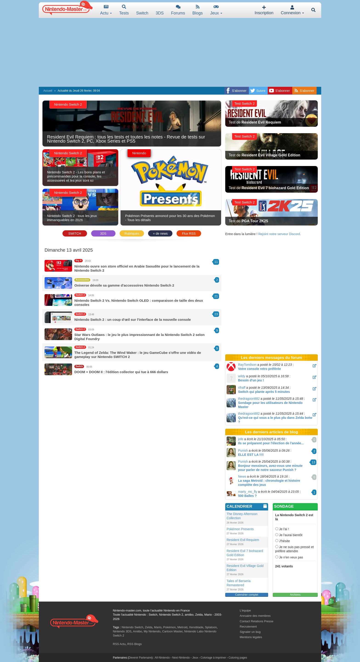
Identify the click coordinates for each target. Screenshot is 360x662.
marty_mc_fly (247, 491)
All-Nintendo (162, 657)
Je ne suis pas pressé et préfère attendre (294, 549)
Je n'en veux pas (289, 557)
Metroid (182, 627)
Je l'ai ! (282, 529)
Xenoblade (196, 627)
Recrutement (248, 626)
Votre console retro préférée (259, 369)
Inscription (264, 10)
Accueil (47, 90)
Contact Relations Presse (256, 621)
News (242, 476)
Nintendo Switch (132, 627)
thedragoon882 (249, 398)
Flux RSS (189, 233)
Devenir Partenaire (140, 657)
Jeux (216, 10)
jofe (240, 439)
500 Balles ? (247, 496)
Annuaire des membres (255, 615)
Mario (158, 627)
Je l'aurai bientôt (288, 535)
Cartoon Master (172, 631)
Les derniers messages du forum (271, 357)
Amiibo (137, 631)
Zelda (148, 627)
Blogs (197, 10)
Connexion (292, 10)
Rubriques (131, 233)
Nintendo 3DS (122, 631)
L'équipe (245, 610)
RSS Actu (119, 644)
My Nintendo (152, 631)
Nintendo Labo (194, 631)
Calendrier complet (246, 594)
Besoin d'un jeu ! (251, 380)
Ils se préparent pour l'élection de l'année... (271, 443)
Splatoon (211, 627)
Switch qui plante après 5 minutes (264, 392)
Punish (243, 450)
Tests (124, 10)
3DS (103, 233)
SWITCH (74, 233)
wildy (241, 376)
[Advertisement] (180, 52)
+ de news (160, 233)
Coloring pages (237, 657)
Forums (178, 10)
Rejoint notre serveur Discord (279, 234)
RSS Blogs (134, 644)
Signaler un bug (250, 632)
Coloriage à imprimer (213, 657)
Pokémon (169, 627)
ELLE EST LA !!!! (251, 454)
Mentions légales (251, 637)
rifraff (241, 387)
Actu (106, 10)
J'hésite (282, 541)
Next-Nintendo (181, 657)
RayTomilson (247, 364)
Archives (295, 594)
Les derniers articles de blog (271, 432)
